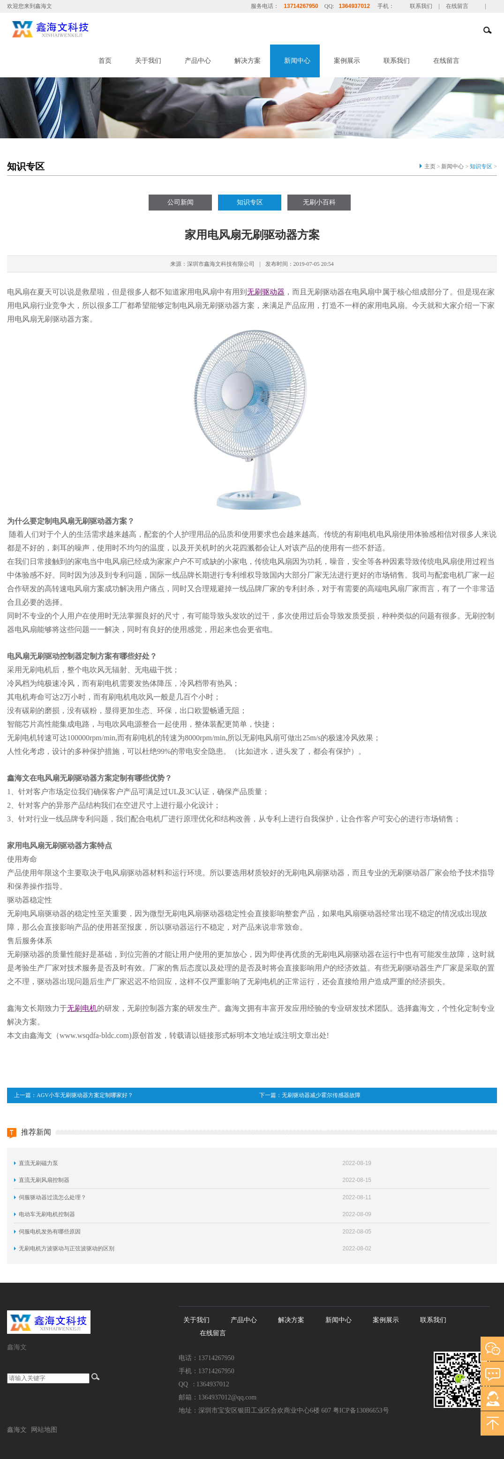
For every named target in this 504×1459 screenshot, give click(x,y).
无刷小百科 (319, 202)
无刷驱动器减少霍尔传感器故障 (321, 1095)
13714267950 (301, 6)
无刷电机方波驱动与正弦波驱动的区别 (66, 1248)
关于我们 (148, 60)
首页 (105, 60)
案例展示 (347, 60)
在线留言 (457, 6)
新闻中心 (297, 60)
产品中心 (198, 60)
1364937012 (354, 6)
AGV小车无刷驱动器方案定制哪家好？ (85, 1095)
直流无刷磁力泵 (38, 1163)
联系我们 (421, 6)
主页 (430, 166)
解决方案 (247, 60)
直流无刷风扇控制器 (44, 1180)
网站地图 (44, 1429)
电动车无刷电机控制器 (47, 1214)
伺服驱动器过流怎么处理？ (52, 1197)
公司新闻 (180, 202)
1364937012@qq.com (227, 1397)
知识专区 (481, 166)
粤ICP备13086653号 (361, 1410)
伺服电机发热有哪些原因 (50, 1231)
